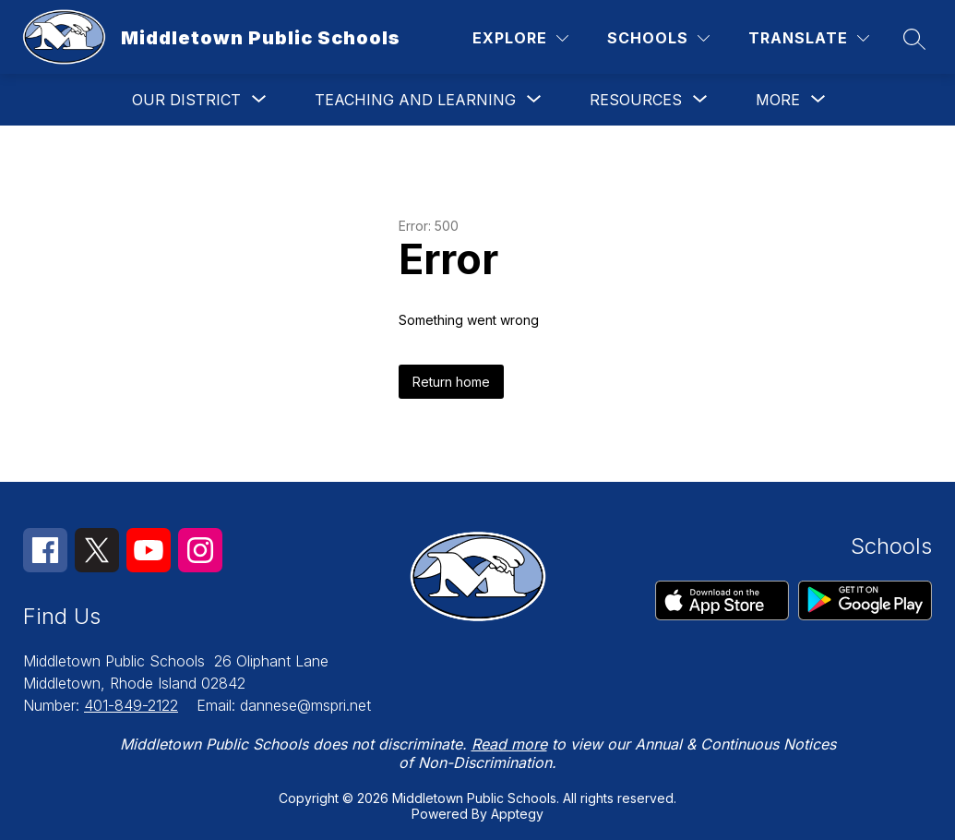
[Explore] (520, 38)
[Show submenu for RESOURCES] (636, 100)
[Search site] (914, 39)
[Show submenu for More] (778, 100)
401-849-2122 (131, 705)
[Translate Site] (809, 38)
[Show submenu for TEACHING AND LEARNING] (415, 100)
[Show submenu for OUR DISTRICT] (186, 100)
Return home (451, 382)
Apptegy (517, 814)
